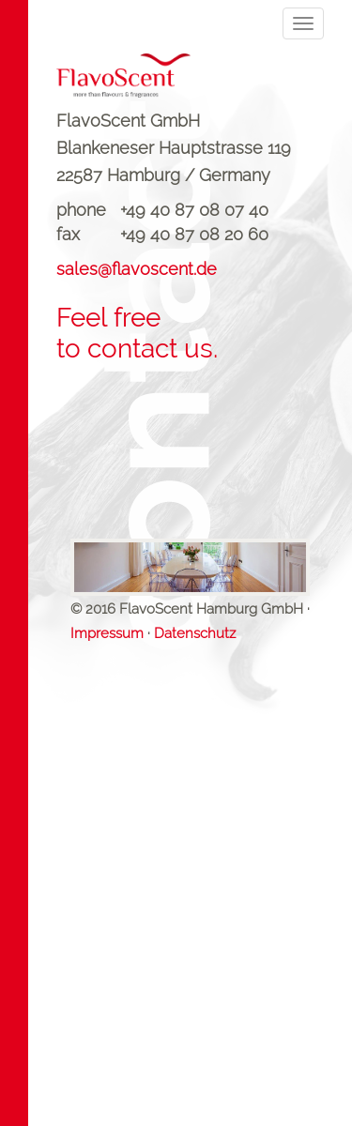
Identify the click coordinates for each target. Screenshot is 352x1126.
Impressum (107, 633)
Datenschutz (195, 633)
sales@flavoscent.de (136, 269)
